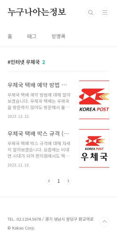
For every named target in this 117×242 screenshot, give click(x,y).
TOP (105, 222)
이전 (49, 181)
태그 (32, 36)
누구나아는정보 (36, 12)
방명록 (58, 36)
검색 (90, 12)
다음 (68, 181)
